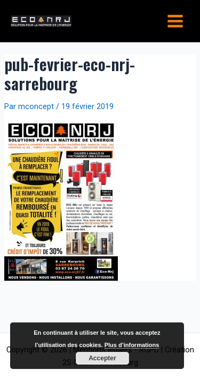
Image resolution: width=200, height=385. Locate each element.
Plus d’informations (132, 345)
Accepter (102, 358)
